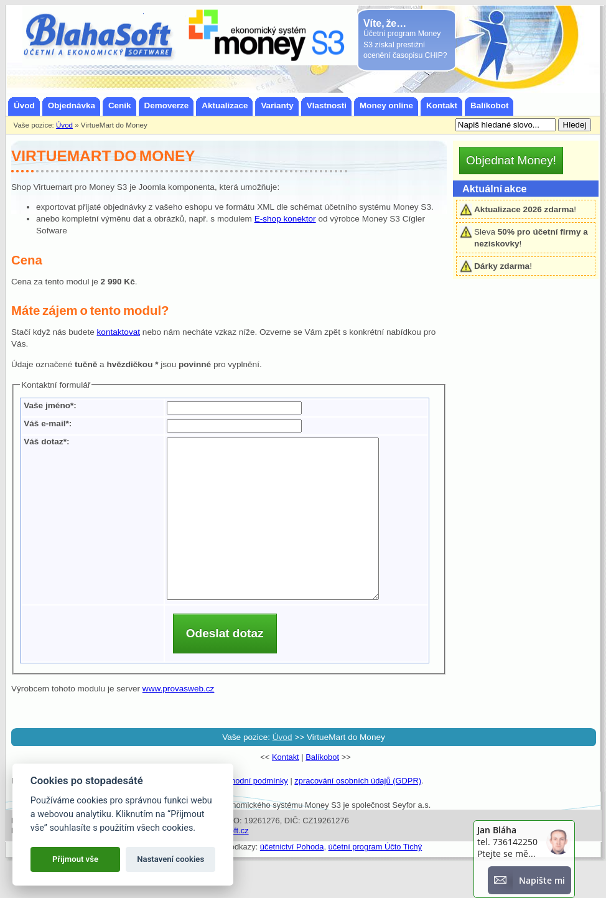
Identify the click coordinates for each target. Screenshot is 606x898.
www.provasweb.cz (178, 720)
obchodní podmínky (253, 812)
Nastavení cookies (170, 859)
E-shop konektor (285, 218)
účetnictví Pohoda (292, 878)
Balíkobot (322, 788)
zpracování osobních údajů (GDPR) (357, 812)
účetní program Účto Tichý (375, 878)
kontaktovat (119, 332)
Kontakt (285, 788)
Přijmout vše (75, 859)
